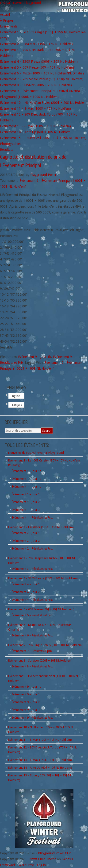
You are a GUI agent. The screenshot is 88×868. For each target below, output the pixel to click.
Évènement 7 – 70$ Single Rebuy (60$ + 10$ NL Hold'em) (45, 645)
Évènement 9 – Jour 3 (26, 710)
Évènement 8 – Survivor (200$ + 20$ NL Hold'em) (40, 660)
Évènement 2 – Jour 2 (26, 540)
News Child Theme (42, 859)
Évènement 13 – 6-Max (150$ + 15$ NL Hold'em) (40, 760)
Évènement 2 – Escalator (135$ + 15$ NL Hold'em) (41, 527)
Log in (41, 865)
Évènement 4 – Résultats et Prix (32, 599)
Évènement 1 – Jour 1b (27, 478)
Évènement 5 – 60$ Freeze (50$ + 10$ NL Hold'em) (41, 609)
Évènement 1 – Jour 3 (26, 510)
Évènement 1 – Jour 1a (26, 471)
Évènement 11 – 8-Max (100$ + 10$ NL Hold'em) (40, 739)
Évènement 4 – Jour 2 (26, 592)
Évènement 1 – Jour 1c (26, 486)
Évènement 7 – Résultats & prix (32, 651)
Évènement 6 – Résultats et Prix (32, 635)
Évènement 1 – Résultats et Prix (32, 517)
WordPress (26, 865)
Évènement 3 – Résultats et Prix (32, 568)
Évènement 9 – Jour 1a (26, 686)
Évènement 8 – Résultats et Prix (32, 666)
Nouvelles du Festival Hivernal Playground (36, 452)
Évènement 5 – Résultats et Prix (32, 615)
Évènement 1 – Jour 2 (26, 502)
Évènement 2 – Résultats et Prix (32, 548)
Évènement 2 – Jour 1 (26, 533)
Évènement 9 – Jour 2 (26, 702)
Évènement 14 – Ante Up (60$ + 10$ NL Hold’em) (40, 767)
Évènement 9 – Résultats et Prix (32, 717)
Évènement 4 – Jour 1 (26, 584)
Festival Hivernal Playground (20, 3)
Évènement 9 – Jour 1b (34, 357)
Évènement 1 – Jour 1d (27, 494)
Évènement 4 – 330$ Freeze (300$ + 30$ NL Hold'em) (43, 578)
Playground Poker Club (55, 853)
